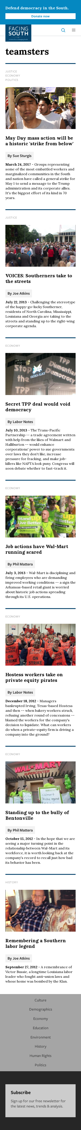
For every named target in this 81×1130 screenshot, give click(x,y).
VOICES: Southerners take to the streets (38, 278)
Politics (11, 80)
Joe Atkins (21, 293)
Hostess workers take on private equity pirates (34, 677)
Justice (11, 71)
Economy (12, 75)
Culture (40, 1000)
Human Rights (40, 1055)
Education (40, 1027)
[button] (73, 30)
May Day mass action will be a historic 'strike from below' (39, 141)
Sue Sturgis (22, 155)
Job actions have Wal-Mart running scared (36, 549)
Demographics (40, 1009)
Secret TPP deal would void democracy (37, 407)
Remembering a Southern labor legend (35, 943)
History (11, 882)
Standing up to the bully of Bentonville (37, 815)
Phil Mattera (23, 564)
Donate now (40, 16)
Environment (40, 1037)
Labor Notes (23, 421)
